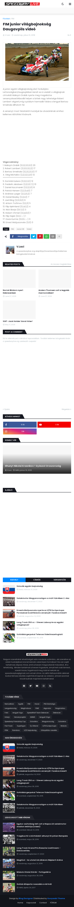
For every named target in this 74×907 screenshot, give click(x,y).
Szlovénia (62, 721)
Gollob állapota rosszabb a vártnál (34, 884)
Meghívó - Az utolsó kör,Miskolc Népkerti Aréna (40, 860)
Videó (29, 229)
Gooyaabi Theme (56, 898)
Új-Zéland (34, 726)
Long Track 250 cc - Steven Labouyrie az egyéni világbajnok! (40, 623)
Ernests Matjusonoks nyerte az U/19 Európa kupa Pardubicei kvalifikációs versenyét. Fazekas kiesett (42, 611)
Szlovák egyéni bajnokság (30, 586)
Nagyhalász (60, 708)
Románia (16, 730)
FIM (12, 18)
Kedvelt (14, 579)
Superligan (21, 726)
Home (20, 902)
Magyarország (48, 721)
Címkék (37, 579)
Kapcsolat (31, 902)
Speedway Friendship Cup (15, 721)
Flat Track (8, 726)
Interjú (7, 717)
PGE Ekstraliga (49, 704)
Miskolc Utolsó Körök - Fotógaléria (34, 872)
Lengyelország (10, 708)
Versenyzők (60, 579)
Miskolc (64, 726)
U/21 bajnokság (30, 730)
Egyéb (20, 704)
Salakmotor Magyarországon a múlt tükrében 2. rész (43, 598)
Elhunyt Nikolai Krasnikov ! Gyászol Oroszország (33, 466)
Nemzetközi (9, 704)
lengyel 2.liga (44, 717)
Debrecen (57, 713)
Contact (43, 902)
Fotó (6, 713)
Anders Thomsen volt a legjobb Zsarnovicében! (53, 291)
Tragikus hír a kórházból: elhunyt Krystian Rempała (42, 836)
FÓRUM (53, 902)
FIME (37, 708)
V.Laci (20, 246)
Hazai (37, 704)
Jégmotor (47, 708)
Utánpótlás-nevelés (49, 730)
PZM (6, 730)
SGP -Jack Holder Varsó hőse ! (18, 321)
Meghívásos (26, 708)
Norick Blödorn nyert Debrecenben (13, 291)
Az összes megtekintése (61, 264)
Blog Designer (26, 898)
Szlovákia (34, 721)
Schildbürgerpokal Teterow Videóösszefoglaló (40, 634)
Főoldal (6, 18)
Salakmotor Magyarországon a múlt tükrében (40, 804)
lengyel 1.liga (17, 713)
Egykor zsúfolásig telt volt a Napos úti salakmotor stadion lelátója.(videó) (41, 825)
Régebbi (66, 409)
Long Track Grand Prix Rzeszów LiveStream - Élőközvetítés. (39, 849)
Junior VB (20, 229)
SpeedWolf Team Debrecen (38, 713)
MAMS (32, 717)
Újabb (7, 409)
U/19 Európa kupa (49, 726)
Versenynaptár (20, 717)
